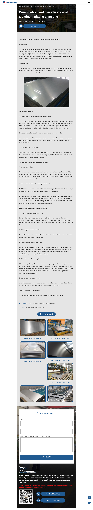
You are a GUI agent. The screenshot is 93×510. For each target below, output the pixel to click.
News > (24, 6)
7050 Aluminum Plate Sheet (60, 383)
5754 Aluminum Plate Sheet (60, 339)
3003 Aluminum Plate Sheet (60, 361)
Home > (21, 6)
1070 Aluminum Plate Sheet (32, 362)
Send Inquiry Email (36, 26)
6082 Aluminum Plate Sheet (32, 339)
